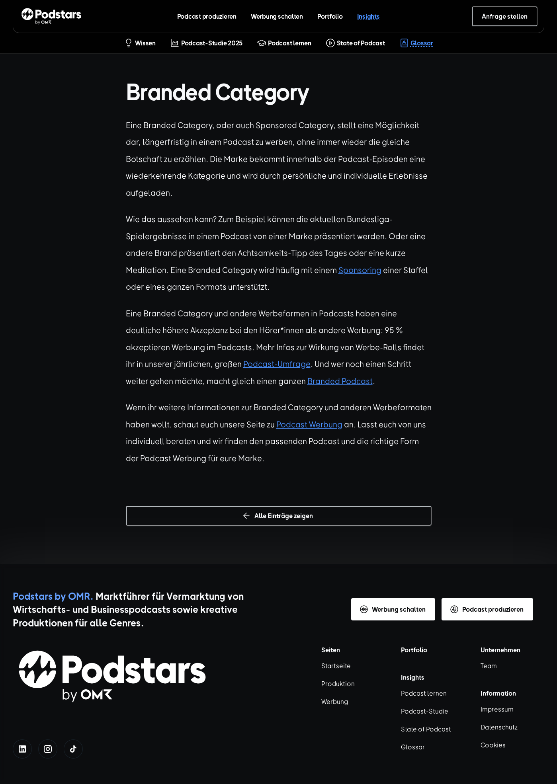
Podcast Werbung (309, 424)
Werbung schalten (277, 16)
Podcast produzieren (206, 16)
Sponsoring (359, 270)
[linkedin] (22, 749)
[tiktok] (73, 749)
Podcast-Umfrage (277, 364)
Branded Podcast (340, 381)
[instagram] (47, 749)
